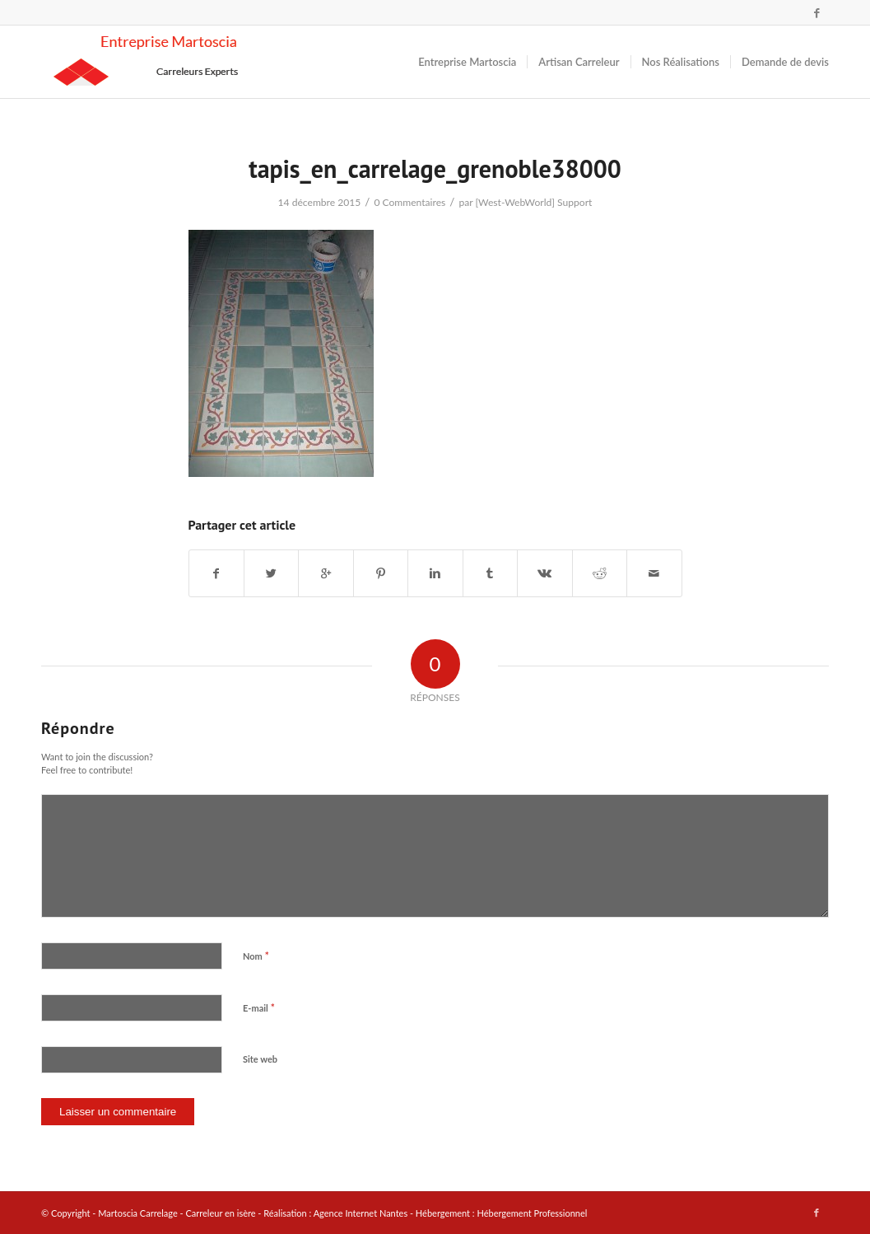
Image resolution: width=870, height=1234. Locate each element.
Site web (260, 1059)
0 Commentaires (409, 202)
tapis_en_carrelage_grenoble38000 (435, 168)
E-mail (259, 1007)
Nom (256, 955)
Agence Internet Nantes (361, 1213)
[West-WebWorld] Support (533, 202)
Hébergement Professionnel (532, 1213)
